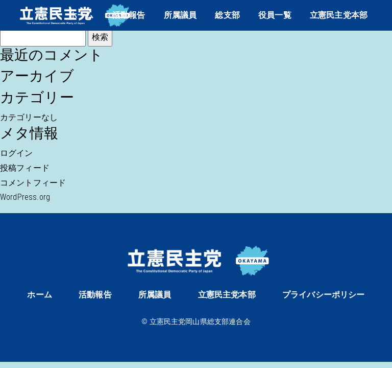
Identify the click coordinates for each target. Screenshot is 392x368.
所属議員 (180, 15)
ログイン (16, 153)
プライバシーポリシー (323, 295)
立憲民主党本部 (339, 15)
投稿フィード (25, 168)
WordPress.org (25, 197)
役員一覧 (274, 15)
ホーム (81, 15)
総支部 (227, 15)
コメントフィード (33, 183)
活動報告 (128, 15)
